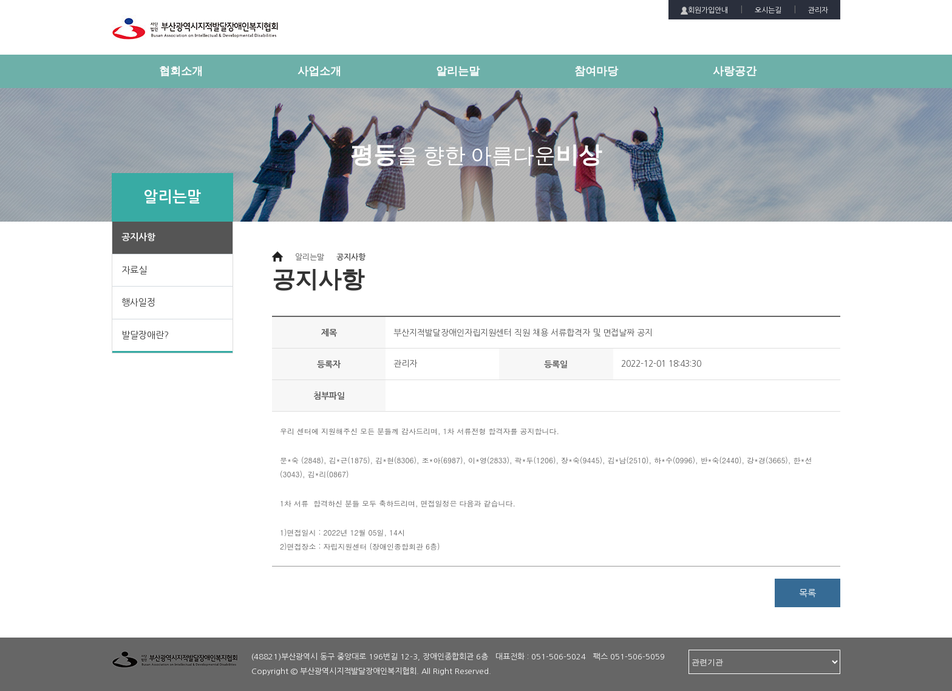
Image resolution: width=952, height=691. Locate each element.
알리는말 (458, 71)
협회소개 (181, 71)
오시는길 (768, 10)
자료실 (134, 269)
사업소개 (319, 71)
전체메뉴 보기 (831, 78)
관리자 (818, 10)
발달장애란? (145, 334)
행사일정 (138, 302)
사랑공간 (734, 71)
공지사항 (138, 237)
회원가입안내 (704, 11)
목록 (807, 592)
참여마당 (596, 71)
